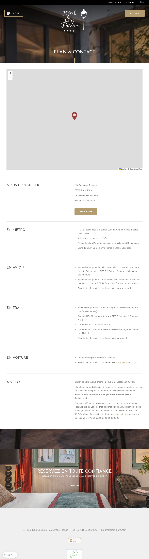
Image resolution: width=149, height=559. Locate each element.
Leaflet (122, 169)
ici (122, 414)
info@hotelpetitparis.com (113, 530)
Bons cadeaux (114, 2)
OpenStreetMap (136, 169)
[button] (74, 116)
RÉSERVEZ (134, 13)
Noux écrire (86, 212)
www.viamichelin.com (126, 362)
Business (130, 2)
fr (143, 2)
